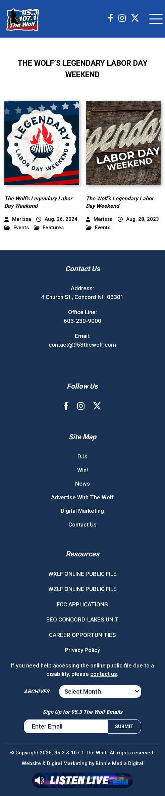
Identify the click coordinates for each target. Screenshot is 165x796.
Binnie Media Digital (119, 763)
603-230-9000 (82, 320)
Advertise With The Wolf (82, 497)
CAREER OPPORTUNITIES (82, 635)
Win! (82, 470)
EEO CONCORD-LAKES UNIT (82, 619)
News (82, 483)
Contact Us (82, 524)
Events (16, 227)
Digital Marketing (82, 510)
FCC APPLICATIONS (82, 604)
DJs (82, 456)
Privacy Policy (82, 650)
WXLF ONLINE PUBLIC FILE (82, 573)
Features (49, 227)
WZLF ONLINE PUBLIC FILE (82, 589)
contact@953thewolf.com (82, 344)
